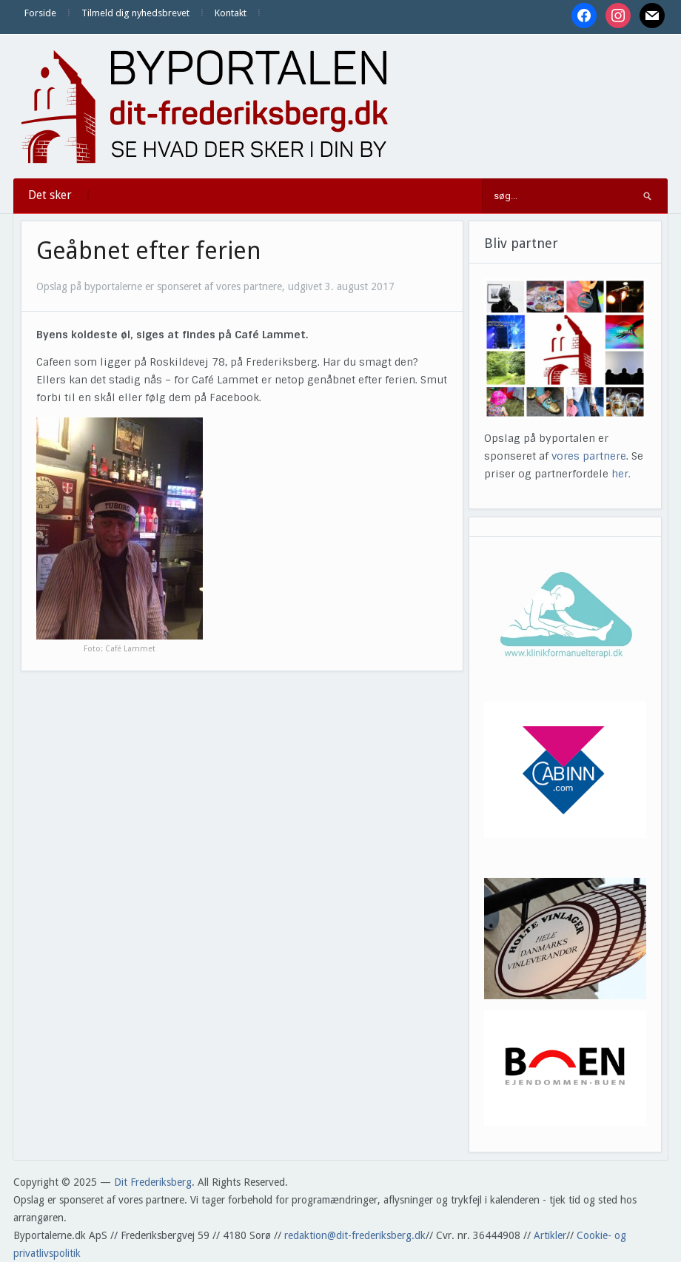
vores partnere (588, 456)
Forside (40, 13)
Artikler (550, 1235)
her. (621, 473)
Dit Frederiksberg (153, 1182)
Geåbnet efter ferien (148, 251)
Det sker (50, 195)
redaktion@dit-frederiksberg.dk (355, 1235)
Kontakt (230, 13)
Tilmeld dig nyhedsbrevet (135, 13)
